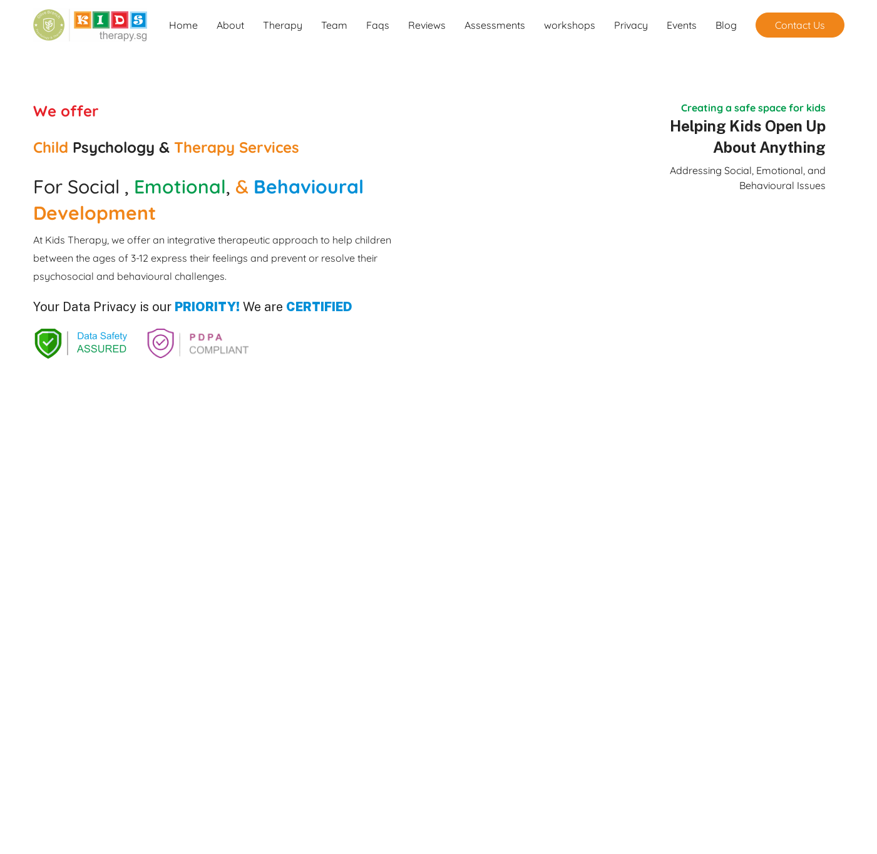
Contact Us (800, 25)
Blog (726, 25)
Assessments (494, 25)
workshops (569, 25)
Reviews (427, 25)
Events (682, 25)
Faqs (377, 25)
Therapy (282, 25)
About (230, 25)
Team (334, 25)
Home (183, 25)
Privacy (631, 25)
